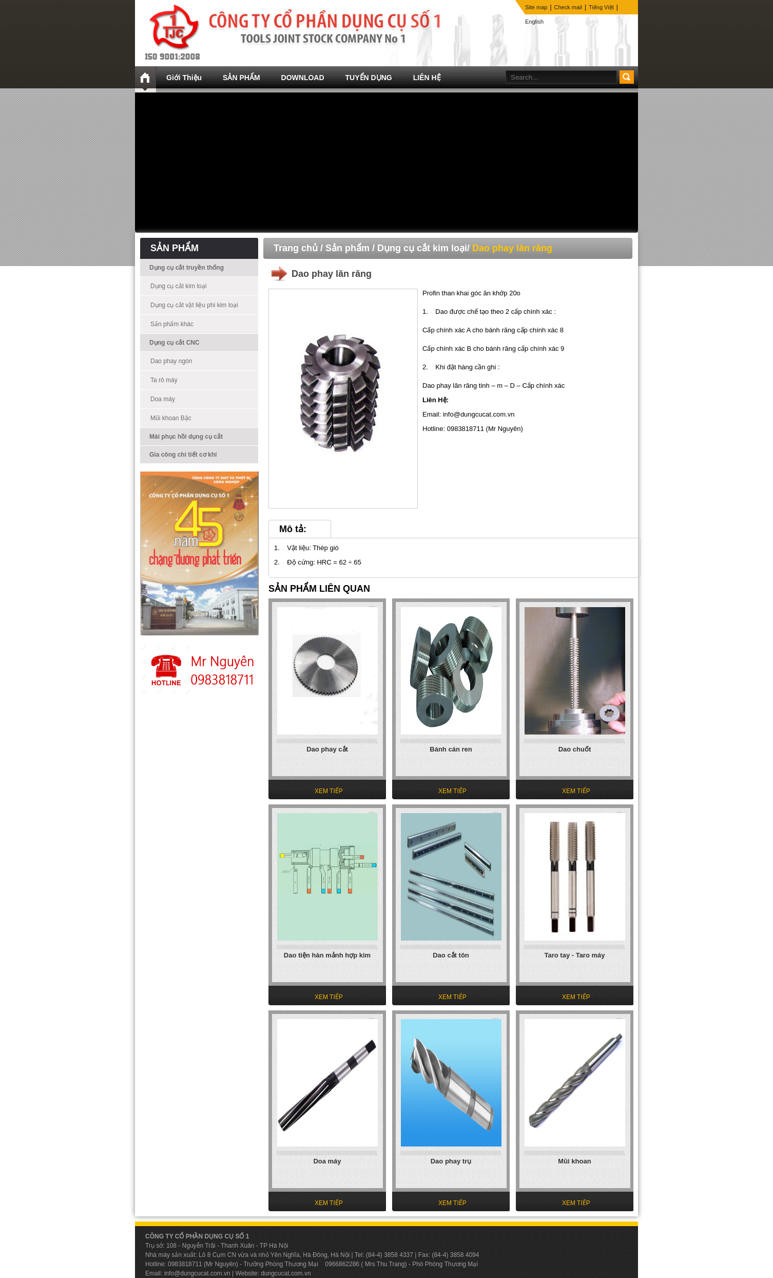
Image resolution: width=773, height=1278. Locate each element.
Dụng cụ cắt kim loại (178, 286)
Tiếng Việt (601, 7)
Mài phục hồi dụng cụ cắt (186, 436)
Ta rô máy (164, 380)
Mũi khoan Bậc (170, 418)
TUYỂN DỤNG (368, 77)
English (534, 21)
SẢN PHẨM (241, 77)
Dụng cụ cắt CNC (174, 342)
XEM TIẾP (329, 791)
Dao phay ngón (171, 361)
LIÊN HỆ (427, 77)
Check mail (568, 7)
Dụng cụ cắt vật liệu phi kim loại (194, 305)
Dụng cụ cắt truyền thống (186, 267)
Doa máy (162, 399)
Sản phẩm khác (172, 324)
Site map (536, 7)
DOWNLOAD (302, 77)
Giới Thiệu (184, 77)
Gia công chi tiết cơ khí (183, 454)
